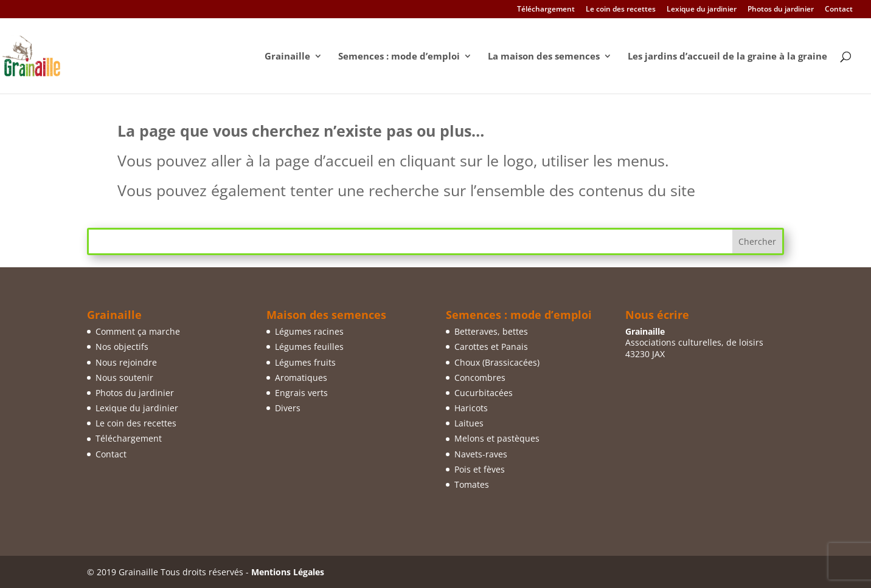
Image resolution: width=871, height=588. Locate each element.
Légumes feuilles (309, 346)
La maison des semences (544, 57)
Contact (839, 9)
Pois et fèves (479, 469)
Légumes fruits (305, 362)
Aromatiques (301, 377)
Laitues (469, 423)
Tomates (471, 484)
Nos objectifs (121, 346)
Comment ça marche (137, 331)
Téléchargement (546, 9)
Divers (287, 408)
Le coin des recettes (621, 9)
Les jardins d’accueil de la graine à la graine (727, 57)
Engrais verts (301, 392)
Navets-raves (480, 454)
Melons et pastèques (497, 438)
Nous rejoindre (126, 362)
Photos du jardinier (781, 9)
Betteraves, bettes (491, 331)
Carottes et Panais (491, 346)
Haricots (471, 408)
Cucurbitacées (483, 392)
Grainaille (287, 57)
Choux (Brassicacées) (497, 362)
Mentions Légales (287, 572)
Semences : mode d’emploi (399, 57)
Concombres (479, 377)
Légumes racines (309, 331)
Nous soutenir (124, 377)
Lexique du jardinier (702, 9)
